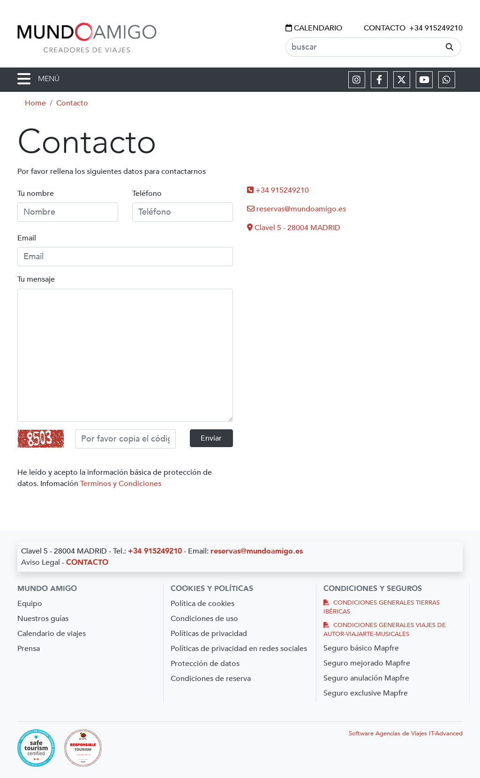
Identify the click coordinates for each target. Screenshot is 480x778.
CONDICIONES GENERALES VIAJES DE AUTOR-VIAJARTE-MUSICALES (384, 629)
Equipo (29, 603)
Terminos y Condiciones (120, 484)
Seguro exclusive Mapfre (365, 693)
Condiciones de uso (204, 618)
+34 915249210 (436, 28)
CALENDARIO (313, 28)
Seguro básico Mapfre (361, 648)
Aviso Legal (40, 562)
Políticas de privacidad (209, 633)
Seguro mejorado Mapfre (366, 663)
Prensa (28, 648)
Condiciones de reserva (211, 678)
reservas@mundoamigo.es (296, 209)
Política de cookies (202, 603)
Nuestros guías (42, 618)
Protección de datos (205, 663)
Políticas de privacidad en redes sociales (239, 648)
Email (26, 238)
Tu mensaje (36, 279)
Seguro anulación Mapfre (366, 678)
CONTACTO (384, 28)
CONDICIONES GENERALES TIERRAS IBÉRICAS (381, 607)
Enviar (211, 438)
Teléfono (147, 193)
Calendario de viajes (51, 633)
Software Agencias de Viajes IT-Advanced (406, 733)
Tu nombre (35, 193)
